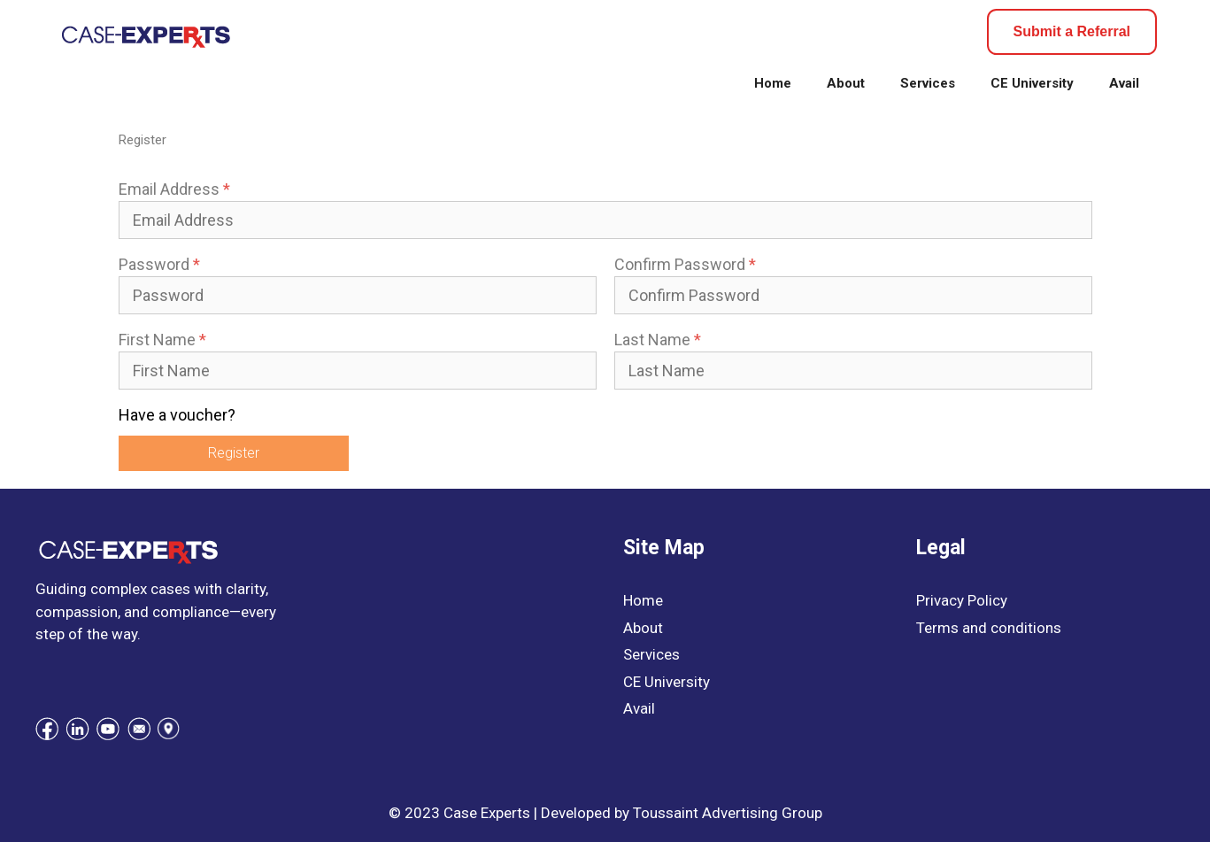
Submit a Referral (1071, 31)
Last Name (657, 339)
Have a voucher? (177, 415)
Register (233, 452)
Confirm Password (685, 264)
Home (772, 83)
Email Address (174, 189)
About (846, 83)
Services (927, 83)
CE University (1032, 83)
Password (159, 264)
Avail (1124, 83)
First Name (162, 339)
